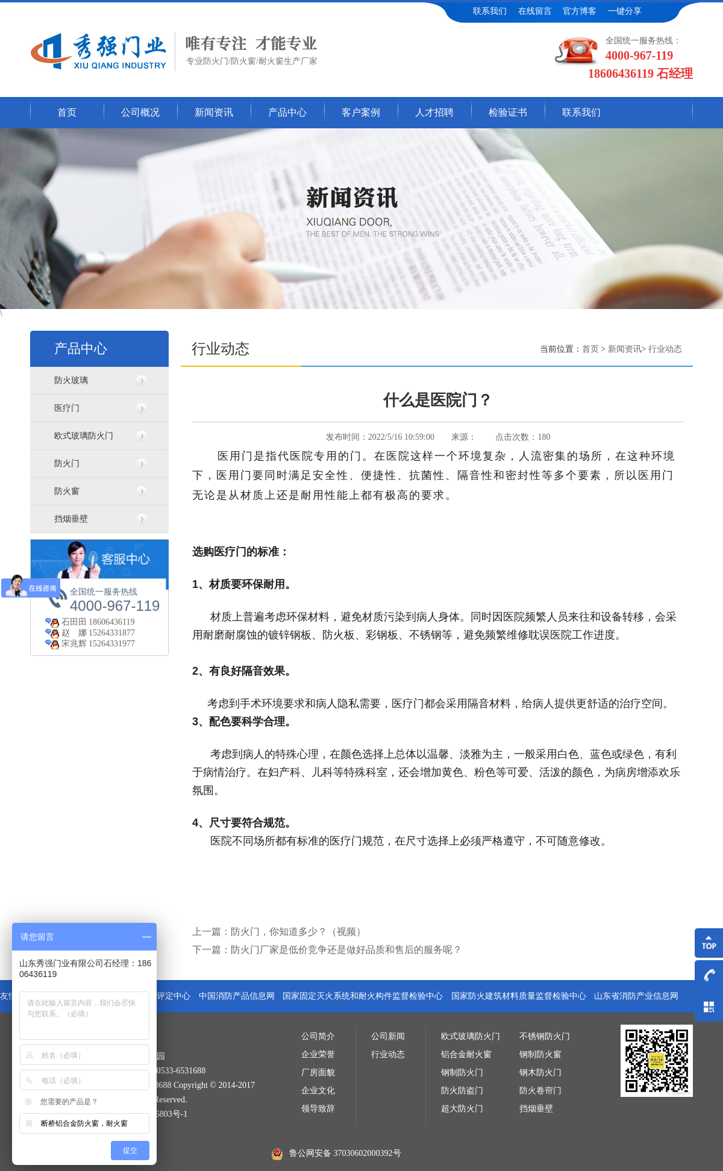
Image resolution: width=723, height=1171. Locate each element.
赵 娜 (67, 632)
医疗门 (67, 408)
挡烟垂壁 (71, 518)
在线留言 (535, 11)
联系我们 (490, 11)
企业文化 (318, 1090)
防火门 (67, 463)
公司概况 (140, 112)
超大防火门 (462, 1108)
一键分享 (625, 11)
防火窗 (67, 491)
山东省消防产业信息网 (636, 996)
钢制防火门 (462, 1072)
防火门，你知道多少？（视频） (298, 931)
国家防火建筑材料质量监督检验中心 (518, 996)
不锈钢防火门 (544, 1036)
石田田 (67, 621)
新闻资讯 (214, 112)
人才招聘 (434, 112)
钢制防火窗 (540, 1054)
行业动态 (665, 349)
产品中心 (287, 112)
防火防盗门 (462, 1090)
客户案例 (361, 112)
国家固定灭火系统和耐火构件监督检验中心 (363, 996)
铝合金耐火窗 (466, 1054)
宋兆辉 (67, 643)
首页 (67, 112)
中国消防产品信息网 (237, 996)
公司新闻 (388, 1036)
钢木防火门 (540, 1072)
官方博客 (579, 11)
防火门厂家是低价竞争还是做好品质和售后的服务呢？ (346, 950)
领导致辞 (318, 1108)
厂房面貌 (318, 1072)
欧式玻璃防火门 (83, 435)
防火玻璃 (71, 380)
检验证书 (508, 112)
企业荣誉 (318, 1054)
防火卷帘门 (540, 1090)
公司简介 (318, 1036)
